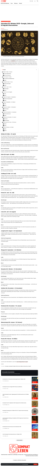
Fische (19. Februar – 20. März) (8, 127)
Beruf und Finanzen (7, 75)
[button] (35, 464)
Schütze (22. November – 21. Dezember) (9, 112)
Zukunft (29, 366)
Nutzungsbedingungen (25, 464)
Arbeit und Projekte (7, 83)
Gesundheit (34, 421)
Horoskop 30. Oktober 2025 (13, 366)
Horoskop (6, 366)
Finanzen (5, 118)
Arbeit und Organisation (8, 98)
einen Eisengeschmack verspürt (22, 361)
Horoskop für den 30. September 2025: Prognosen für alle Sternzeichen (14, 402)
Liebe (5, 80)
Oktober (21, 366)
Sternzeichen (25, 366)
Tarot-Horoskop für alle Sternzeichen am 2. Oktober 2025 (12, 434)
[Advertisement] (19, 12)
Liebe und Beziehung (7, 73)
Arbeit (5, 123)
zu (20, 464)
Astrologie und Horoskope (5, 21)
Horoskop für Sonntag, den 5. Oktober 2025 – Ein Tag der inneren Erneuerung (15, 410)
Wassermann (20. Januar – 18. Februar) (9, 122)
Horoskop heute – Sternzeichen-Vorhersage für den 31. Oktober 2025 (14, 379)
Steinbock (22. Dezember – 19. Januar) (9, 117)
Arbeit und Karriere (7, 113)
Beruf (5, 90)
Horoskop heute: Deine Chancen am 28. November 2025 (12, 426)
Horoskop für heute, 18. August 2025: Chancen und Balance (12, 386)
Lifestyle (33, 390)
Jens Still (2, 28)
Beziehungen (6, 88)
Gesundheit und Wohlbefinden (9, 78)
